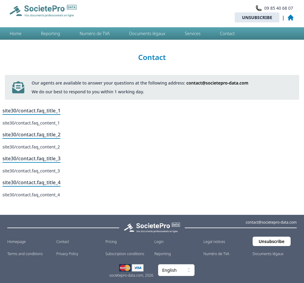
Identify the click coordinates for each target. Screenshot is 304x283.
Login (159, 241)
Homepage (16, 241)
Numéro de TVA (95, 33)
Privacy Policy (67, 253)
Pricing (111, 241)
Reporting (50, 33)
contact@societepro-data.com (217, 83)
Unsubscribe (257, 17)
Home (16, 33)
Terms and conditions (25, 253)
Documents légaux (147, 33)
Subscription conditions (124, 253)
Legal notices (214, 241)
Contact (227, 33)
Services (193, 33)
